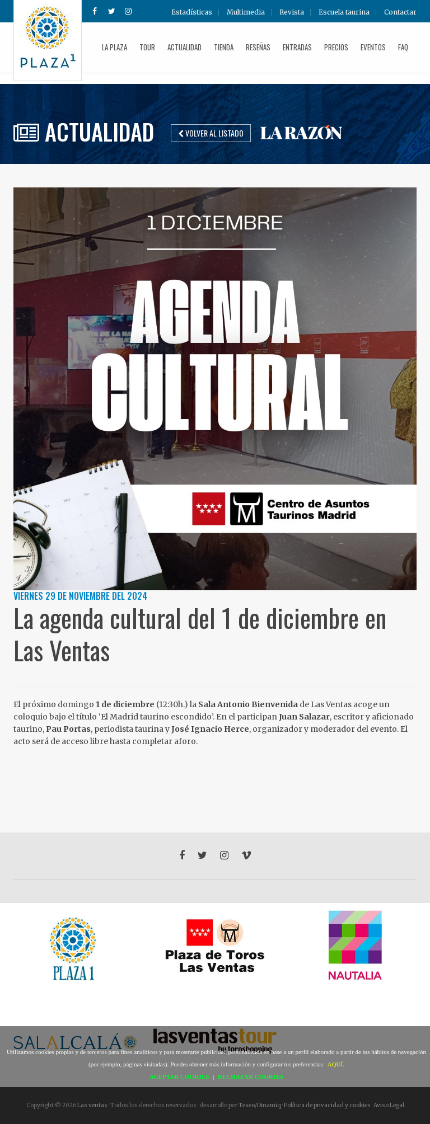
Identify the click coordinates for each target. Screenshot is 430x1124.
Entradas (297, 47)
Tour (147, 47)
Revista (291, 12)
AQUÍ (335, 1064)
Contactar (400, 12)
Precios (336, 47)
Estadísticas (191, 12)
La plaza (114, 47)
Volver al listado (211, 133)
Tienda (223, 47)
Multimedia (246, 12)
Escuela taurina (344, 12)
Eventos (373, 47)
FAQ (403, 47)
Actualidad (184, 47)
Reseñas (258, 47)
